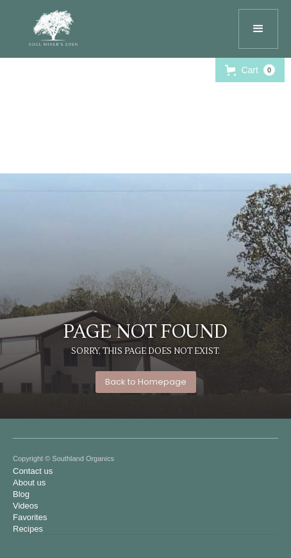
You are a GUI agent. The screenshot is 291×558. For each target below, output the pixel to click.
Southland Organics (83, 458)
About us (29, 482)
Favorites (30, 517)
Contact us (33, 471)
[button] (258, 29)
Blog (21, 494)
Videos (25, 505)
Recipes (28, 529)
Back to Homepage (146, 382)
